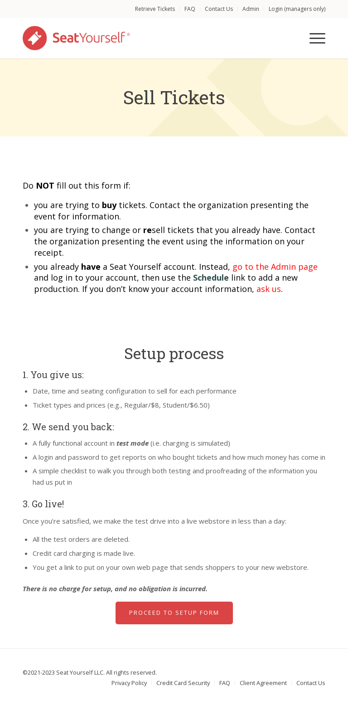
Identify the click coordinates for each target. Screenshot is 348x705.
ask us (268, 288)
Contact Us (219, 9)
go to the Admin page (275, 266)
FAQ (189, 9)
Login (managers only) (297, 9)
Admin (250, 9)
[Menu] (312, 38)
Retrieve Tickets (155, 9)
